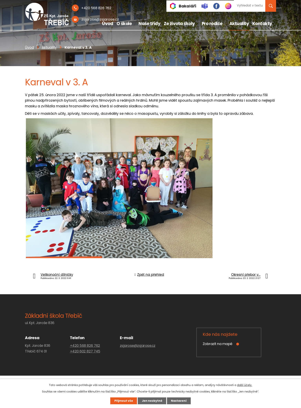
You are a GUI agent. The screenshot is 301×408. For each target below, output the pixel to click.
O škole (124, 24)
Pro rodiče (212, 24)
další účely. (244, 385)
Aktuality (239, 24)
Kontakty (262, 24)
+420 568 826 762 (85, 345)
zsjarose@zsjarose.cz (137, 345)
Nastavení (179, 401)
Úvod (107, 24)
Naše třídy (149, 24)
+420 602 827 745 (85, 351)
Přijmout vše (123, 401)
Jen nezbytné (152, 401)
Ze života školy (179, 24)
